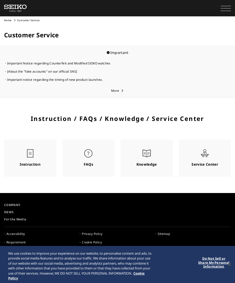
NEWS (9, 212)
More (115, 90)
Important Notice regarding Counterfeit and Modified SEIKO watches (59, 63)
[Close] (229, 267)
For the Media (15, 219)
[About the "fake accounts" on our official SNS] (42, 71)
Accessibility (15, 234)
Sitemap (164, 234)
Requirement (16, 242)
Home (8, 20)
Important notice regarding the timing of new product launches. (55, 79)
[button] (226, 8)
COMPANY (12, 205)
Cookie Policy (92, 242)
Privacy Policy (92, 234)
